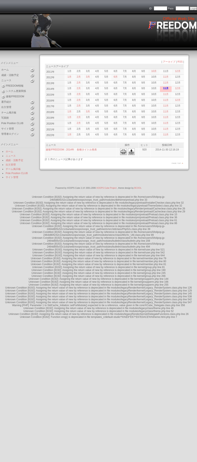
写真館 (5, 117)
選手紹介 (6, 101)
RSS (180, 61)
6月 (116, 76)
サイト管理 (7, 128)
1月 (69, 76)
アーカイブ (169, 61)
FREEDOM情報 (14, 85)
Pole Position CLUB (12, 123)
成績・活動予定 (10, 75)
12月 (177, 71)
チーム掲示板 (8, 112)
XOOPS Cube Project (106, 188)
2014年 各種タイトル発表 (81, 149)
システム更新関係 (16, 91)
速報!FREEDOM (15, 96)
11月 (165, 76)
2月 (79, 76)
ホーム (5, 69)
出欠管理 (6, 107)
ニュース (6, 80)
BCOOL (137, 188)
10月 (154, 71)
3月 (88, 76)
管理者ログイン (10, 133)
